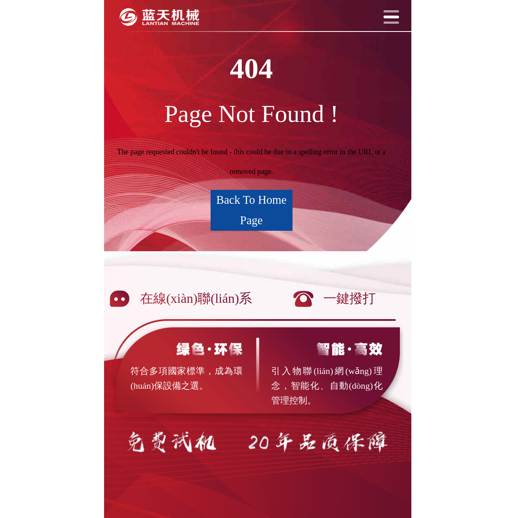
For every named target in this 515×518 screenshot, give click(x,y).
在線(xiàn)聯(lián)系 (196, 298)
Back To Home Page (251, 210)
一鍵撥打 (349, 298)
